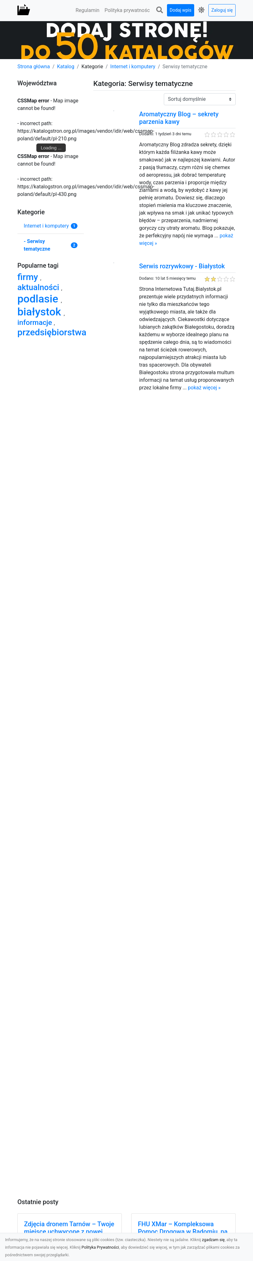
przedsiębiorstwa (51, 332)
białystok (40, 311)
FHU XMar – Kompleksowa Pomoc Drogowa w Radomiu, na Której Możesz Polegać (182, 1231)
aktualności (39, 287)
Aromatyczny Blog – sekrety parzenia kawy (179, 117)
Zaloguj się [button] (222, 10)
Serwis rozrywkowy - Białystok (182, 266)
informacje (35, 322)
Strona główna (33, 67)
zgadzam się (213, 1239)
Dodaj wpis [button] (181, 10)
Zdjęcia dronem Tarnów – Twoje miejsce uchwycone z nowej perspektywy (69, 1231)
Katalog (65, 67)
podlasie (39, 298)
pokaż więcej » (204, 388)
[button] (160, 10)
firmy (28, 277)
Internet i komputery (133, 67)
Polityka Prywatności (100, 1247)
